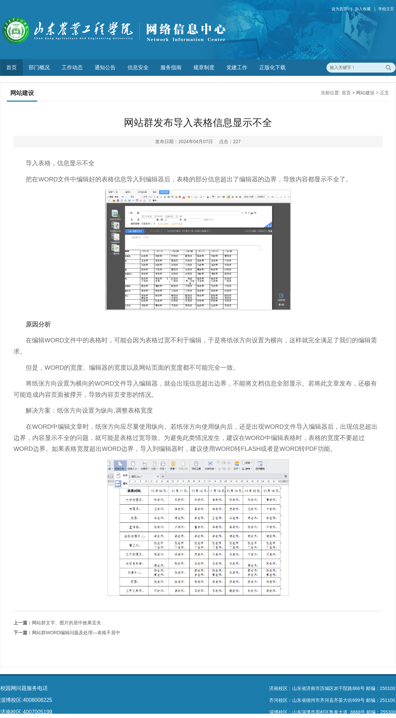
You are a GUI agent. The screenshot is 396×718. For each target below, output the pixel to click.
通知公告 (105, 67)
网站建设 (365, 92)
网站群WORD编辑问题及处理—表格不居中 (67, 632)
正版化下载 (272, 67)
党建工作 (236, 67)
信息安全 (138, 67)
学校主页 (386, 9)
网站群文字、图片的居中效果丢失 (57, 622)
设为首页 (339, 9)
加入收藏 (363, 9)
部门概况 (39, 67)
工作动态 (72, 67)
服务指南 (171, 67)
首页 (11, 67)
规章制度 (203, 67)
